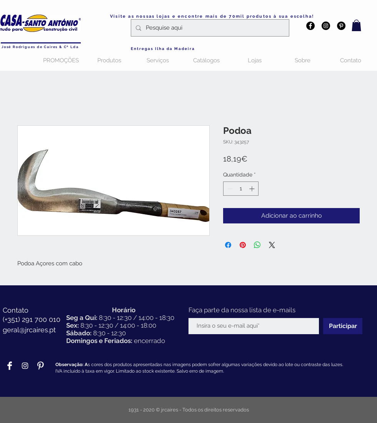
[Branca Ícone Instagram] (25, 365)
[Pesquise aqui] (209, 28)
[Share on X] (272, 245)
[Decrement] (229, 188)
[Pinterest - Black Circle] (341, 26)
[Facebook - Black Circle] (310, 26)
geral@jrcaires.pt (29, 330)
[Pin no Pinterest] (242, 245)
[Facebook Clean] (9, 365)
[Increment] (252, 188)
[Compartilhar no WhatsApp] (257, 245)
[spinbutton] (241, 188)
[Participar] (342, 326)
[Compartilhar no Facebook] (228, 245)
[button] (356, 25)
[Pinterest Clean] (40, 365)
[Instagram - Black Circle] (326, 26)
